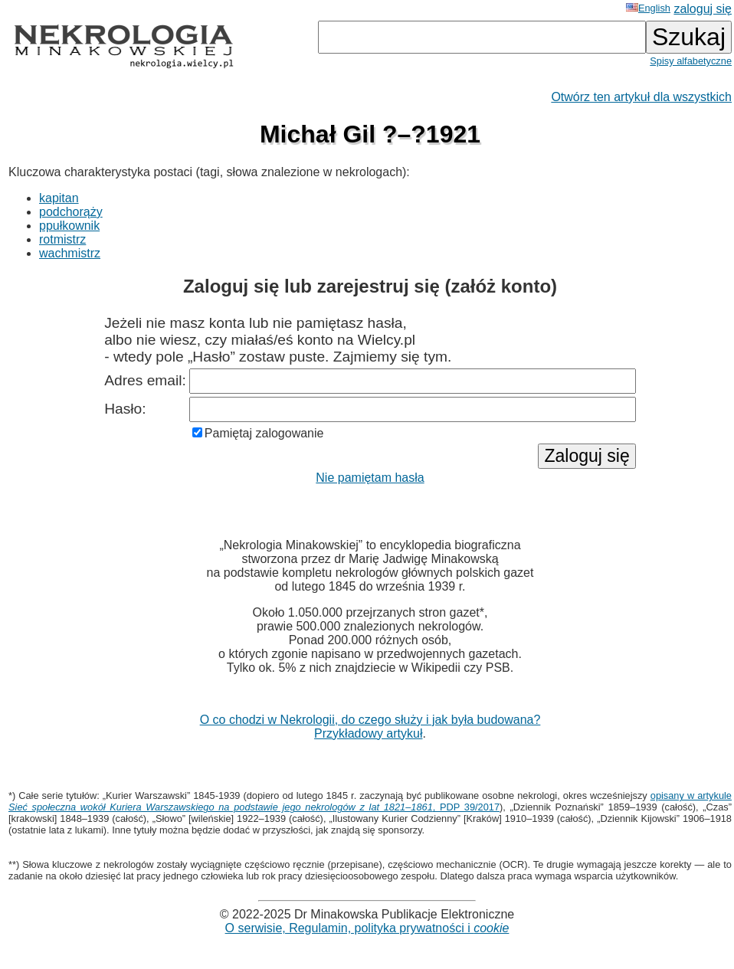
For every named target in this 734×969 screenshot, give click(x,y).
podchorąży (71, 211)
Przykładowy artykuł (368, 733)
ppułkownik (69, 225)
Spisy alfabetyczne (691, 61)
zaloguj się (702, 8)
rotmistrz (62, 239)
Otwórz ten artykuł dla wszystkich (641, 96)
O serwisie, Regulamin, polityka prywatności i (367, 928)
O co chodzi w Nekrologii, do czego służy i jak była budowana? (370, 719)
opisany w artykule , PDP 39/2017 (370, 801)
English (648, 8)
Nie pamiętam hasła (370, 477)
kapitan (59, 198)
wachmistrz (69, 253)
